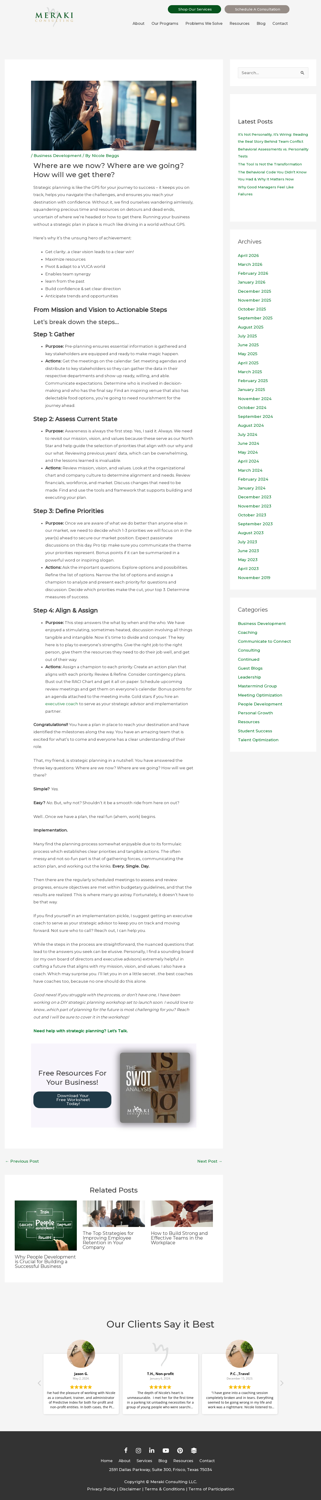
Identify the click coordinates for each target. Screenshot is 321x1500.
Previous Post (22, 1161)
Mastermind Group (257, 686)
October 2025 (252, 309)
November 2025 (254, 300)
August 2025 (250, 327)
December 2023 (254, 497)
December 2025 (254, 291)
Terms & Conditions (165, 1489)
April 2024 (248, 461)
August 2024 (251, 425)
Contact (280, 23)
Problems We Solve (203, 23)
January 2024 (251, 488)
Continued (248, 659)
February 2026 (253, 273)
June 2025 (248, 345)
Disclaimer (130, 1489)
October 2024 (252, 407)
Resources (239, 23)
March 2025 (250, 371)
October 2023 (252, 515)
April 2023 (248, 568)
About (139, 23)
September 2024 (255, 416)
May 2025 (247, 353)
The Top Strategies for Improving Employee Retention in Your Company (108, 1240)
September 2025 (255, 318)
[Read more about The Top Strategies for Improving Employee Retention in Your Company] (114, 1213)
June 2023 (248, 550)
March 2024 (250, 470)
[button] (281, 1384)
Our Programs (165, 23)
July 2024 (247, 434)
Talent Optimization (258, 739)
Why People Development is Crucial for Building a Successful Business (45, 1261)
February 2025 (253, 380)
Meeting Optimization (260, 695)
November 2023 (254, 506)
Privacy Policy (101, 1489)
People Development (260, 704)
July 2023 (247, 542)
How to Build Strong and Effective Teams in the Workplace (179, 1237)
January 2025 (251, 389)
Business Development (57, 155)
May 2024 (248, 452)
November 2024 (255, 398)
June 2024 (248, 443)
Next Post (209, 1161)
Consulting (249, 650)
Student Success (255, 731)
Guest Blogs (250, 668)
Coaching (247, 632)
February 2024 (253, 479)
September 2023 (255, 524)
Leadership (249, 677)
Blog (261, 23)
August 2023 (251, 532)
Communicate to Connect (264, 641)
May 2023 (248, 559)
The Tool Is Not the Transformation (270, 164)
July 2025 (247, 336)
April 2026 (248, 255)
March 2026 (250, 264)
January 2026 (251, 282)
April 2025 (248, 363)
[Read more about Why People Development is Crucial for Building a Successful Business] (46, 1225)
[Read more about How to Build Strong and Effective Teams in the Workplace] (182, 1213)
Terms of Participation (211, 1489)
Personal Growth (255, 713)
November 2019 (254, 577)
